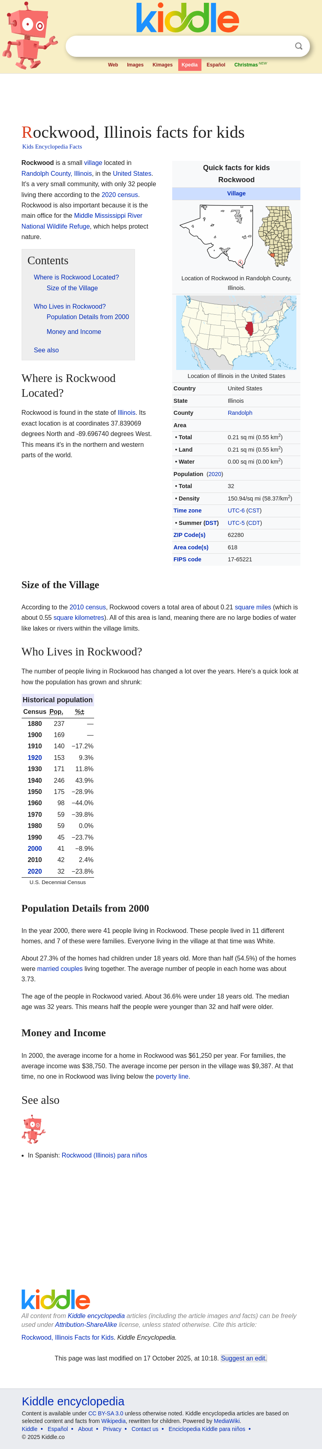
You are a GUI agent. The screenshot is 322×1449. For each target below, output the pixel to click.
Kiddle (30, 1429)
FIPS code (187, 559)
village (93, 162)
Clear (282, 46)
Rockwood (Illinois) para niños (104, 1155)
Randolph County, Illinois (57, 173)
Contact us (145, 1429)
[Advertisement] (161, 96)
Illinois (126, 412)
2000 (35, 848)
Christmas (251, 64)
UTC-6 (236, 510)
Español (216, 65)
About (85, 1429)
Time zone (187, 510)
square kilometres (79, 617)
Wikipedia (113, 1421)
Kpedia (190, 65)
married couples (60, 968)
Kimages (163, 65)
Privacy (112, 1429)
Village (236, 193)
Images (135, 65)
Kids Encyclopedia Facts (52, 146)
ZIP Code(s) (189, 535)
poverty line (172, 1076)
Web (113, 65)
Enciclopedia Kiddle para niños (207, 1429)
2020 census (120, 194)
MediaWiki (227, 1421)
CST (254, 510)
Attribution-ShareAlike (86, 1324)
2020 (214, 474)
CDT (254, 523)
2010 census (88, 607)
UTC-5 (236, 523)
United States (132, 173)
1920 (35, 757)
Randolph (240, 413)
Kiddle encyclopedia (96, 1315)
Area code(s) (190, 547)
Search (298, 46)
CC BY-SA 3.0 (105, 1413)
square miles (253, 607)
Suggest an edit (243, 1358)
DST (211, 523)
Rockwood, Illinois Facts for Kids (68, 1337)
